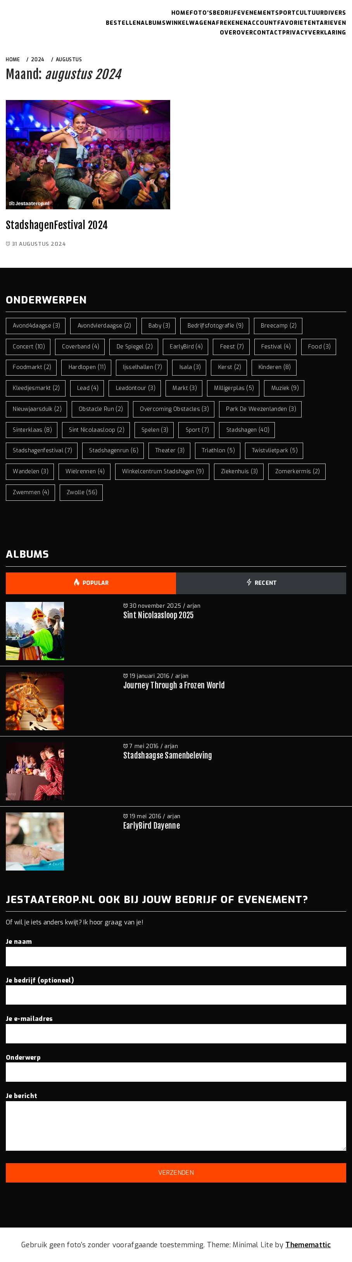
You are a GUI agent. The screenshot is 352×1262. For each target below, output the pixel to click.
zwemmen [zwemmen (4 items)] (31, 492)
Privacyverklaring (314, 32)
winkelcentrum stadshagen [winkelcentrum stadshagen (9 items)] (163, 471)
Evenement (256, 13)
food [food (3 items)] (319, 346)
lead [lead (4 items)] (88, 388)
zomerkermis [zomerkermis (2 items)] (297, 471)
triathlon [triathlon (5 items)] (218, 450)
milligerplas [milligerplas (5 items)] (234, 388)
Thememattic (308, 1245)
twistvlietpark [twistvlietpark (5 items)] (275, 450)
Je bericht (176, 1122)
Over (228, 32)
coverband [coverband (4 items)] (80, 346)
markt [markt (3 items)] (185, 388)
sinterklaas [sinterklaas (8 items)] (32, 430)
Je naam (176, 949)
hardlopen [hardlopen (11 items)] (87, 367)
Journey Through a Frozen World (174, 685)
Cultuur (310, 13)
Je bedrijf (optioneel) (176, 987)
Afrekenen (230, 23)
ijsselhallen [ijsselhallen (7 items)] (142, 367)
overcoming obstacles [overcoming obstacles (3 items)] (174, 409)
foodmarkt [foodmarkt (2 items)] (32, 367)
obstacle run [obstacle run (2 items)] (101, 409)
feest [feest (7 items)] (232, 346)
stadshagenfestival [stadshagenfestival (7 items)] (42, 450)
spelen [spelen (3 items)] (154, 430)
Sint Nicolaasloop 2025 (158, 615)
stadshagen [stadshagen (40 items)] (248, 430)
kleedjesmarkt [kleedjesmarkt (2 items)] (36, 388)
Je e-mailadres (176, 1026)
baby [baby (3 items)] (159, 325)
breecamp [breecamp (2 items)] (279, 325)
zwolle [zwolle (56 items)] (82, 492)
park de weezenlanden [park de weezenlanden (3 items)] (261, 409)
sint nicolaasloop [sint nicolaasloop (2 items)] (96, 430)
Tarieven (331, 23)
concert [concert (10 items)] (29, 346)
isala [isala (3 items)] (190, 367)
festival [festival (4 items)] (276, 346)
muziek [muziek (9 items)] (285, 388)
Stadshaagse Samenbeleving (167, 755)
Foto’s (201, 13)
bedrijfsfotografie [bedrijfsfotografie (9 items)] (216, 325)
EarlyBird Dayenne (151, 826)
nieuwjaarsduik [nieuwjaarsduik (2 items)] (37, 409)
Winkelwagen (189, 23)
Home (180, 13)
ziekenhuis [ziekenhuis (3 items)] (239, 471)
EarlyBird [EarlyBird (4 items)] (186, 346)
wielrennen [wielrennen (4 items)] (85, 471)
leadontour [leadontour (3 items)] (135, 388)
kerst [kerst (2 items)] (230, 367)
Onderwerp (176, 1064)
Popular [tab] (91, 583)
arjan (193, 606)
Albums (153, 23)
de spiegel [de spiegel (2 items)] (135, 346)
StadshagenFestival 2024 (57, 225)
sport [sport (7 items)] (197, 430)
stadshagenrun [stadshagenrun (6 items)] (113, 450)
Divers (335, 13)
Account (262, 23)
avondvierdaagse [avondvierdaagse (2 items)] (104, 325)
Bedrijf (225, 13)
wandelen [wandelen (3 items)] (30, 471)
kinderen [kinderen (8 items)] (275, 367)
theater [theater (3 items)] (170, 450)
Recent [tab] (261, 583)
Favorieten (296, 23)
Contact (267, 32)
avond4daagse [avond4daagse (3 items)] (36, 325)
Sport (285, 13)
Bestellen (123, 23)
